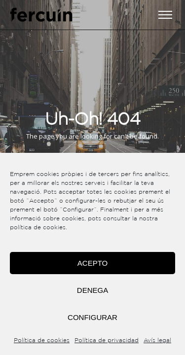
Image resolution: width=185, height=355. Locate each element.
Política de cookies (42, 340)
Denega (92, 290)
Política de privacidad (106, 340)
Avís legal (157, 340)
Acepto (92, 263)
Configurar (92, 317)
